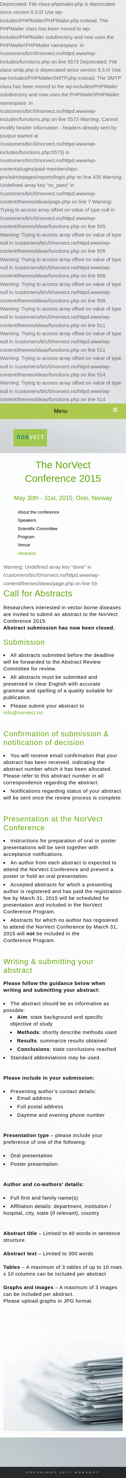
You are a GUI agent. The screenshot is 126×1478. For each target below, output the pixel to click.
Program (26, 536)
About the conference (38, 512)
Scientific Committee (37, 528)
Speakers (27, 520)
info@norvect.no (23, 712)
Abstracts (27, 553)
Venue (24, 544)
